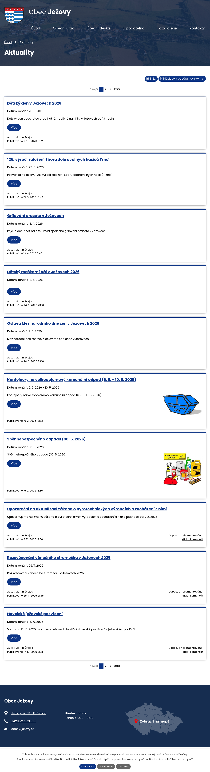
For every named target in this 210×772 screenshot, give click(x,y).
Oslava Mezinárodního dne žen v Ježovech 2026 (53, 329)
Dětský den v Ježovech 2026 (34, 108)
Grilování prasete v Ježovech (35, 221)
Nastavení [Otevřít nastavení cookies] (124, 766)
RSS (148, 84)
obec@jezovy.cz (22, 734)
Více (15, 133)
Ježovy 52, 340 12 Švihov (28, 719)
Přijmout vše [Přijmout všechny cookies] (87, 766)
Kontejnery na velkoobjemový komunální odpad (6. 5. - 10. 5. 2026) (71, 385)
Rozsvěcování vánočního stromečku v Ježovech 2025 (59, 563)
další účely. (182, 753)
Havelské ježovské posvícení (35, 619)
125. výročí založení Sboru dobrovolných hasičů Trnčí (58, 165)
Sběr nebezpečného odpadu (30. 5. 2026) (46, 444)
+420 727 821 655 (23, 727)
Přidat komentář (192, 545)
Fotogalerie (167, 28)
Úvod (8, 48)
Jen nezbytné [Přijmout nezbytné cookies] (106, 766)
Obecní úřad (64, 28)
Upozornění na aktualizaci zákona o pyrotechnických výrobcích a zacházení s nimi (87, 514)
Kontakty (197, 28)
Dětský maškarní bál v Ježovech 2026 (43, 277)
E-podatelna (134, 28)
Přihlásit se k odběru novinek (181, 84)
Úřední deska (98, 28)
